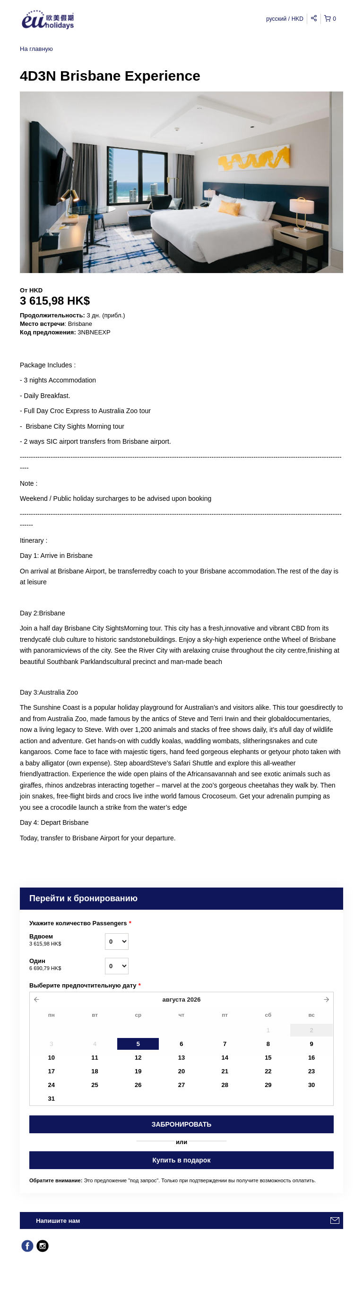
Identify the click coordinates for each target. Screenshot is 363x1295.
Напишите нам (58, 1220)
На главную (36, 48)
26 (138, 1084)
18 (94, 1071)
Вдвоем (67, 940)
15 (268, 1057)
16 (311, 1057)
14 (224, 1057)
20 (181, 1071)
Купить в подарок (182, 1160)
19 (138, 1071)
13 (181, 1057)
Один (67, 964)
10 (51, 1057)
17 (51, 1071)
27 (181, 1084)
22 (268, 1071)
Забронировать (182, 1124)
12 (138, 1057)
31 (51, 1098)
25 (94, 1084)
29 (268, 1084)
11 (94, 1057)
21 (224, 1071)
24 (51, 1084)
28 (224, 1084)
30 (311, 1084)
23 (311, 1071)
